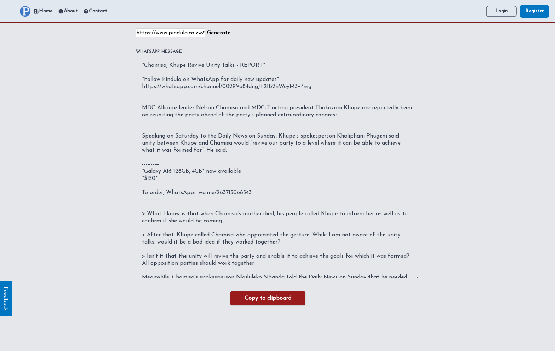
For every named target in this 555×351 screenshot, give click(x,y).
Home (42, 11)
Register (534, 11)
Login (501, 11)
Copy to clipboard (268, 298)
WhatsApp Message (159, 51)
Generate (218, 33)
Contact (95, 11)
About (68, 11)
